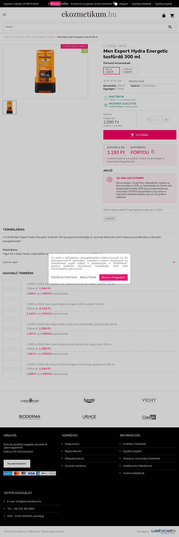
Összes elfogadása (113, 277)
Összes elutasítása (64, 277)
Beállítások (88, 277)
